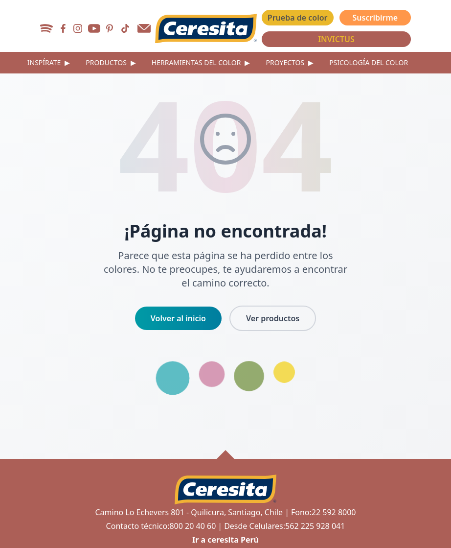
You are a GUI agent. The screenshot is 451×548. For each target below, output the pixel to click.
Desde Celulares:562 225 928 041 (284, 526)
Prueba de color (298, 17)
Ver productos (272, 318)
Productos (111, 63)
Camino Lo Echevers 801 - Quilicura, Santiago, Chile (189, 512)
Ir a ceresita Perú (225, 539)
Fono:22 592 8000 (323, 512)
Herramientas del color (201, 63)
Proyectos (290, 63)
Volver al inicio (178, 318)
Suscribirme (375, 17)
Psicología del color (368, 62)
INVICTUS (336, 39)
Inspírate (48, 63)
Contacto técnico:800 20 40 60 (161, 526)
